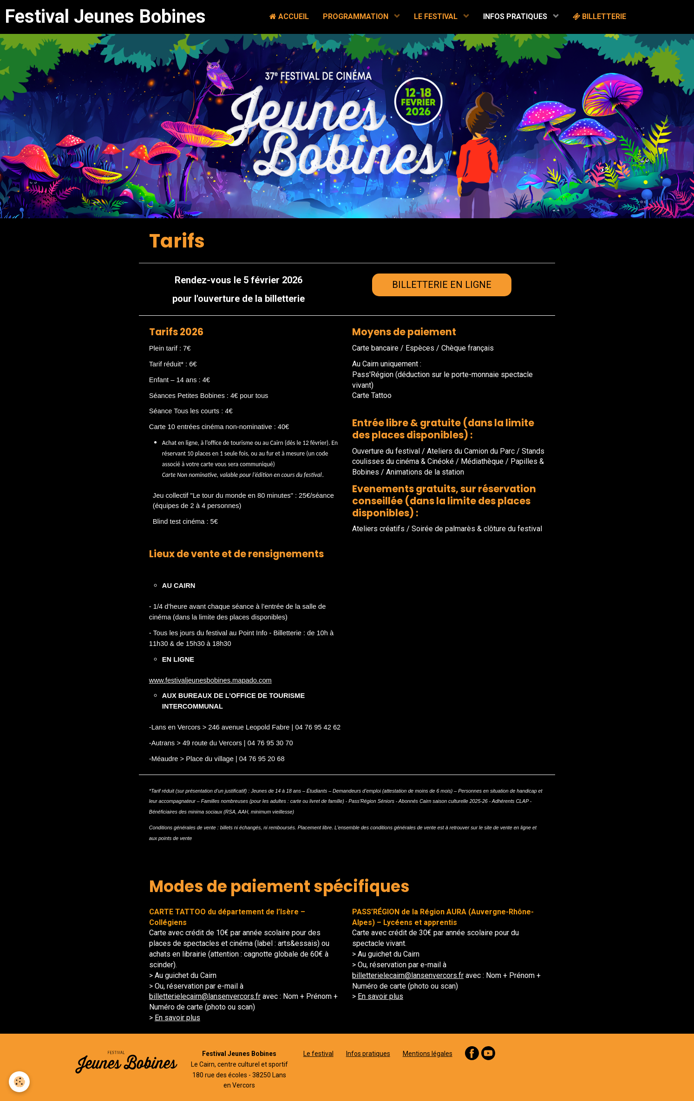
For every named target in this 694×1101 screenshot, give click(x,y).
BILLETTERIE (599, 16)
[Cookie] (19, 1081)
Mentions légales (427, 1053)
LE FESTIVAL (436, 16)
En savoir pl (376, 996)
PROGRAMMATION (356, 16)
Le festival (318, 1053)
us (399, 996)
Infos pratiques (368, 1053)
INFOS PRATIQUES (516, 16)
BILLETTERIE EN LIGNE (441, 284)
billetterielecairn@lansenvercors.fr (205, 996)
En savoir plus (177, 1017)
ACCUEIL (289, 16)
